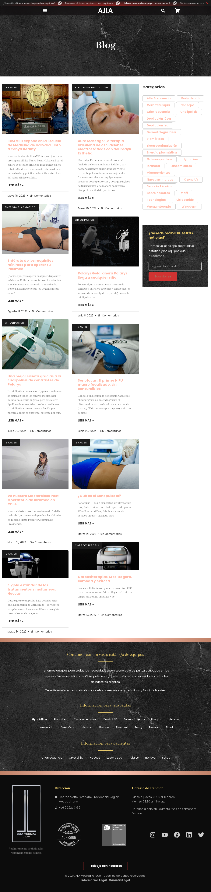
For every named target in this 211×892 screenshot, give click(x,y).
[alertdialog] (105, 3)
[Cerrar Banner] (207, 3)
